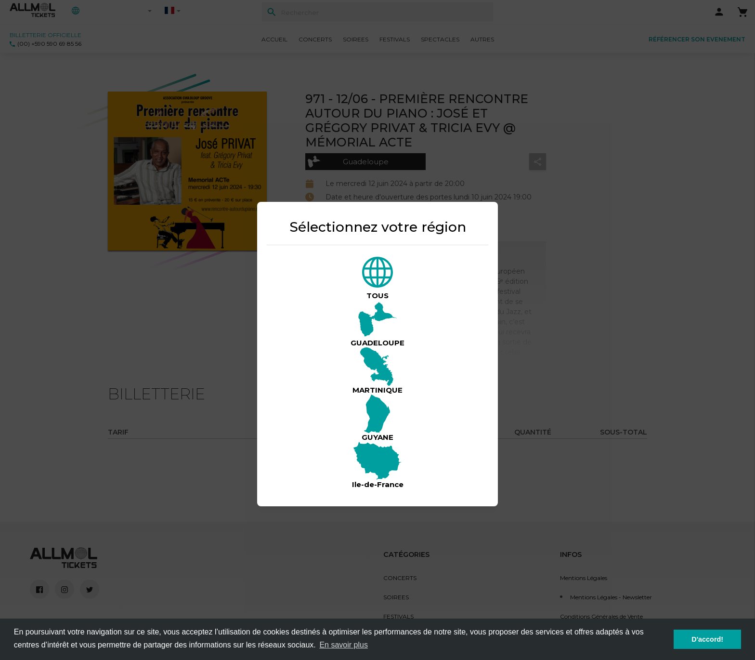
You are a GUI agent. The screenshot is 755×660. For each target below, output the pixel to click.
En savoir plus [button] (343, 645)
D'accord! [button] (707, 639)
